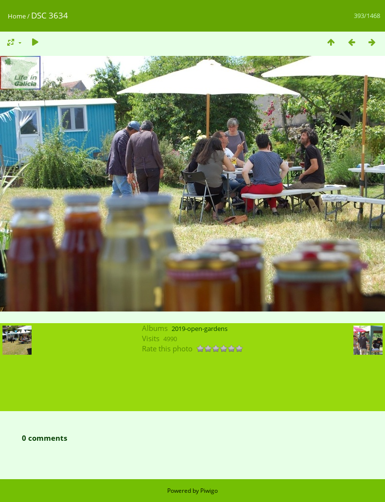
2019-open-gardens (200, 328)
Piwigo (209, 490)
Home (17, 16)
